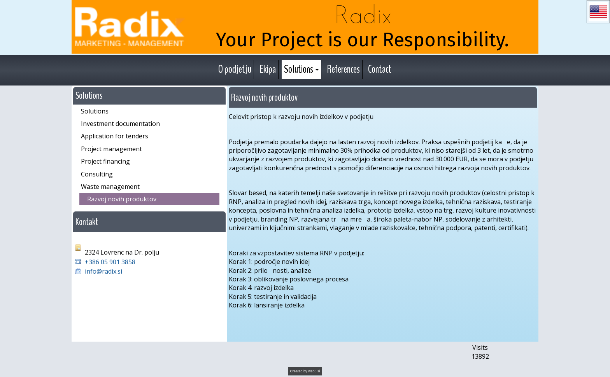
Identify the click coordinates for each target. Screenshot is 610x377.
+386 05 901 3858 (111, 262)
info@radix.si (103, 271)
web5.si (314, 371)
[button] (598, 11)
